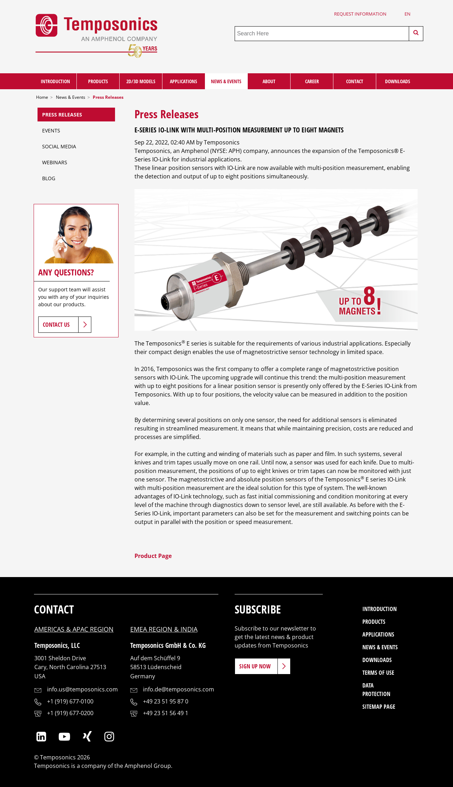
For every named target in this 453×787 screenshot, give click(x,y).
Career (312, 81)
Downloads (397, 81)
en (408, 14)
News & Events (226, 81)
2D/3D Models (140, 81)
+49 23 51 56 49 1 (165, 713)
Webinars (54, 162)
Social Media (59, 146)
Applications (183, 81)
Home (42, 97)
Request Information (360, 14)
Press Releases (62, 114)
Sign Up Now (255, 666)
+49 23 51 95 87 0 (165, 701)
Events (51, 130)
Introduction (55, 81)
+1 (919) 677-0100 (70, 701)
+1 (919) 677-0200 (70, 713)
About (269, 81)
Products (98, 81)
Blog (48, 178)
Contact (354, 81)
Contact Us (56, 325)
